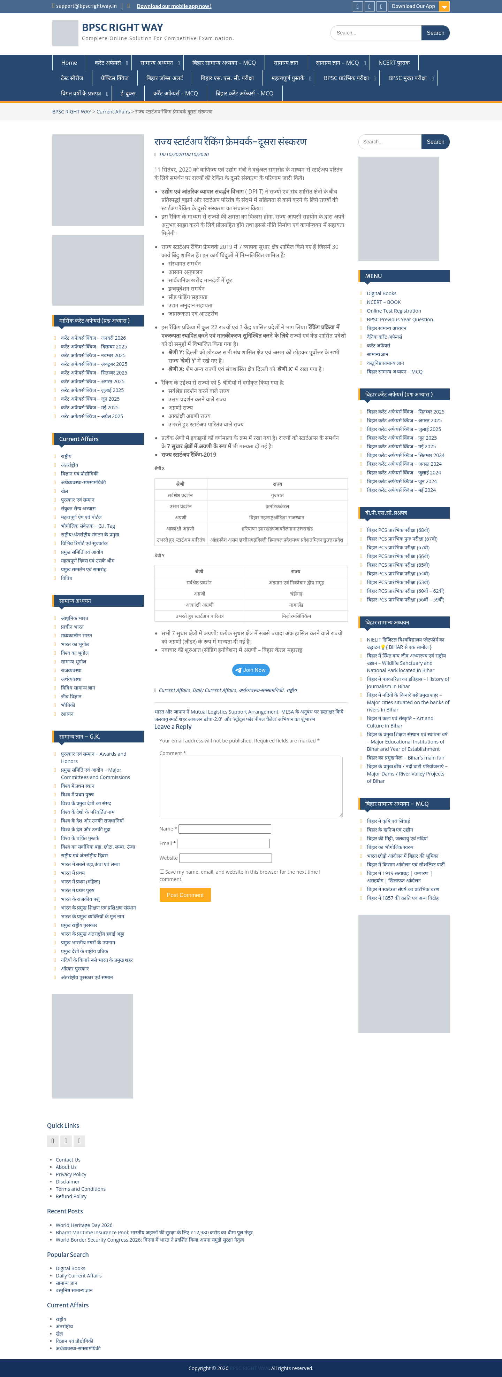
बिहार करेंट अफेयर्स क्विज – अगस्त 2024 (404, 464)
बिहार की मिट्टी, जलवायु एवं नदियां (397, 838)
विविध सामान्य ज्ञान (78, 687)
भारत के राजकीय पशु (80, 899)
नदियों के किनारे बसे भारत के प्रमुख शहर (97, 960)
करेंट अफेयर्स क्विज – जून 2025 (90, 398)
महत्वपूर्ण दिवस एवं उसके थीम (87, 560)
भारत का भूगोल (75, 644)
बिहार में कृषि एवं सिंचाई (388, 821)
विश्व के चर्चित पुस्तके (80, 838)
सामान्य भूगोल (73, 661)
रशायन (67, 713)
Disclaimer (67, 1181)
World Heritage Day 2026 (84, 1225)
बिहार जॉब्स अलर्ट (164, 78)
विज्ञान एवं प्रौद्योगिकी (80, 473)
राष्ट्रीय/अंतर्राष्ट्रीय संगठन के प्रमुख (90, 534)
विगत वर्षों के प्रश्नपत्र (81, 93)
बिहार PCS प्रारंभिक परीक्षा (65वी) (398, 564)
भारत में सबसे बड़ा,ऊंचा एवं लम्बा (90, 864)
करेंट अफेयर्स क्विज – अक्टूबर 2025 (94, 364)
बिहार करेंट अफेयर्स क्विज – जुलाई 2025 (404, 429)
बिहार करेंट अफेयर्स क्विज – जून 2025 (402, 437)
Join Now (250, 670)
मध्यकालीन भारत (76, 635)
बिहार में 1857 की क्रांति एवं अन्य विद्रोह (403, 898)
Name (168, 828)
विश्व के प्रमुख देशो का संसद (86, 803)
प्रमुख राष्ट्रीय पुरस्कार (79, 925)
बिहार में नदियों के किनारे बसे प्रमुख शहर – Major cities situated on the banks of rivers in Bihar (408, 702)
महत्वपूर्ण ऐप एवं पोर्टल (81, 517)
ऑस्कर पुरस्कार (75, 968)
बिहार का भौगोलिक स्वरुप (390, 847)
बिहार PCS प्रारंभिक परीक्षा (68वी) (398, 530)
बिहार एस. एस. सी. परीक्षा (227, 78)
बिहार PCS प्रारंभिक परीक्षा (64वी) (398, 573)
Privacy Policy (71, 1174)
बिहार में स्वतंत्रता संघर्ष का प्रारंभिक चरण (403, 889)
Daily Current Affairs (214, 690)
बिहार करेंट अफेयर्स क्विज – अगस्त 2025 (404, 420)
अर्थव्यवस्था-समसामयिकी (261, 690)
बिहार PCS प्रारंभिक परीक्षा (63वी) (398, 582)
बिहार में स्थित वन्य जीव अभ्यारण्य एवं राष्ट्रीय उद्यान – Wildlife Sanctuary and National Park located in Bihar (406, 663)
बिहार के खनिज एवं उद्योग (390, 829)
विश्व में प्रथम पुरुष (77, 794)
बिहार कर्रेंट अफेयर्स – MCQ (245, 93)
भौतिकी (68, 705)
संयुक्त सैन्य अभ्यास (78, 508)
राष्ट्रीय (291, 690)
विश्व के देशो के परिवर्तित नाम (87, 812)
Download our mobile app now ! (174, 6)
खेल (64, 491)
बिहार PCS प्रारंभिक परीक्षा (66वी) (398, 556)
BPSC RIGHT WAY (122, 27)
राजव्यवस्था (71, 670)
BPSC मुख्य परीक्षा (407, 78)
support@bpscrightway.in (86, 6)
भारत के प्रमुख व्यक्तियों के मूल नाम (92, 916)
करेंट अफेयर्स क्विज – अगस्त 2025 (92, 381)
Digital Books (382, 293)
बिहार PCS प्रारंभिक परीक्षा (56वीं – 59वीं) (405, 599)
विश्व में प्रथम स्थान (77, 785)
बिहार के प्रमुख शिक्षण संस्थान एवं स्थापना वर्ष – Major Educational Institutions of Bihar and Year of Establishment (407, 741)
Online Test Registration (394, 310)
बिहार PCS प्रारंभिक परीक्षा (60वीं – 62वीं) (405, 591)
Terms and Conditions (81, 1189)
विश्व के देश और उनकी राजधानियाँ (92, 820)
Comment (173, 753)
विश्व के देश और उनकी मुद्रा (86, 829)
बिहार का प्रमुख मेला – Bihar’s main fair (406, 757)
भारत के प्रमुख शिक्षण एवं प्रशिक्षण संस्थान (98, 907)
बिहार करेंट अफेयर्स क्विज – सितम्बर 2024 (406, 455)
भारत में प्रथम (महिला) (80, 881)
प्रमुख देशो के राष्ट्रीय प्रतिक (84, 951)
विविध (67, 578)
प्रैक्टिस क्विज (115, 78)
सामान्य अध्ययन (156, 62)
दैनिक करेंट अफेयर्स (384, 336)
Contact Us (68, 1159)
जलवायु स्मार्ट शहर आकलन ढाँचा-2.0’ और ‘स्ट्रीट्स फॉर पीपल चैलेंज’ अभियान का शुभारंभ (234, 719)
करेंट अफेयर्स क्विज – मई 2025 (90, 407)
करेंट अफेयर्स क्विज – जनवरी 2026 (93, 338)
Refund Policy (71, 1196)
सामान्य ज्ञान (286, 62)
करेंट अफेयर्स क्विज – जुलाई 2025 (92, 390)
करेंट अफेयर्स (108, 62)
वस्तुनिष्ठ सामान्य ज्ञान (385, 363)
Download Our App (413, 6)
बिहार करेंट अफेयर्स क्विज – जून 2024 (402, 481)
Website (169, 858)
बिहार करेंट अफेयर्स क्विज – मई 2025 (401, 446)
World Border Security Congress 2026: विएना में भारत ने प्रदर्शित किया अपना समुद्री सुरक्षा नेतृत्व (150, 1239)
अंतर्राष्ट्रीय (69, 465)
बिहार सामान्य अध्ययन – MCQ (224, 62)
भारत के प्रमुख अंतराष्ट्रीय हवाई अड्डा (92, 933)
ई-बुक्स (128, 93)
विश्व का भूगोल (75, 653)
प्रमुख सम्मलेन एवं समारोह (83, 569)
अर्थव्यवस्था (71, 679)
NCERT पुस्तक (394, 62)
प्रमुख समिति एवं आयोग (82, 552)
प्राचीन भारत (72, 626)
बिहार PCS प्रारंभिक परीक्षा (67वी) (398, 547)
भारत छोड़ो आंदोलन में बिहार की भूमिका (403, 855)
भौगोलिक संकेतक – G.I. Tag (88, 525)
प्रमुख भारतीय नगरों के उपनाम (88, 942)
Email (168, 843)
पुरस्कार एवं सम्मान (77, 499)
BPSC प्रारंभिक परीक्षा (346, 78)
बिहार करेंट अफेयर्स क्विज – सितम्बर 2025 (406, 411)
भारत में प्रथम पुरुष (77, 890)
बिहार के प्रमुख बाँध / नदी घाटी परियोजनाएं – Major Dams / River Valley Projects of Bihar (407, 773)
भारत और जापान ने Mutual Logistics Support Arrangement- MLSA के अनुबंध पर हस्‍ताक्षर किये (249, 711)
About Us (66, 1167)
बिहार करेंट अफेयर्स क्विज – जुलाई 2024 (404, 472)
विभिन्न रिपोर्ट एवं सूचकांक (84, 543)
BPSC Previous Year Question (400, 319)
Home (69, 62)
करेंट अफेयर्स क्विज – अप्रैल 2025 (92, 416)
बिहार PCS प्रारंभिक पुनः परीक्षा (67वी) (402, 538)
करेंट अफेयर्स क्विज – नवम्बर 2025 (93, 355)
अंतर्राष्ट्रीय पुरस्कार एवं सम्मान (87, 977)
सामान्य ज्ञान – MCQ (337, 62)
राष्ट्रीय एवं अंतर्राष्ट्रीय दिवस (84, 855)
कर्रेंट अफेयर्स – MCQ (175, 93)
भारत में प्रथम (73, 873)
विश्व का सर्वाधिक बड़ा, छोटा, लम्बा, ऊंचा (98, 846)
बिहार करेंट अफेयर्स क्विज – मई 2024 (401, 490)
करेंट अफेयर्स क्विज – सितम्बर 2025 (94, 372)
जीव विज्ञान (71, 696)
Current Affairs (113, 111)
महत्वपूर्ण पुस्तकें (288, 78)
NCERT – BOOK (384, 302)
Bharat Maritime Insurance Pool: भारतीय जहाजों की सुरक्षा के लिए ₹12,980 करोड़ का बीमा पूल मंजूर (154, 1232)
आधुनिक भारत (74, 618)
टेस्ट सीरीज (72, 78)
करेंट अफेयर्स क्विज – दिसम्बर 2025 (94, 346)
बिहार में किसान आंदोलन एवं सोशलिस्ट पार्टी (406, 864)
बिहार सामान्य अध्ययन (386, 328)
